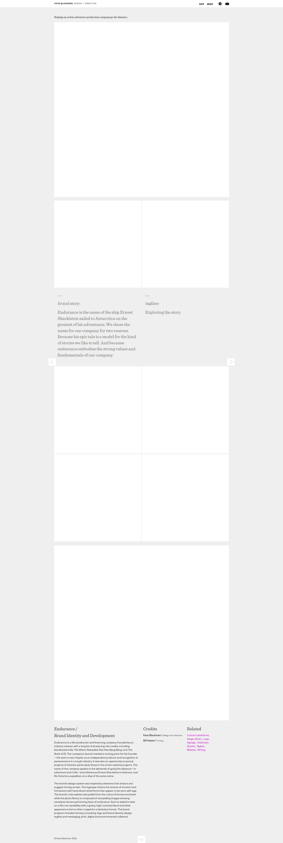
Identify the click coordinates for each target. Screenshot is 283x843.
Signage (191, 742)
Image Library (194, 739)
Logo (206, 739)
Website (191, 750)
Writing (201, 750)
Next (231, 362)
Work (201, 4)
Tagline (200, 746)
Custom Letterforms (198, 735)
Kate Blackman (75, 3)
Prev (52, 362)
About (210, 4)
